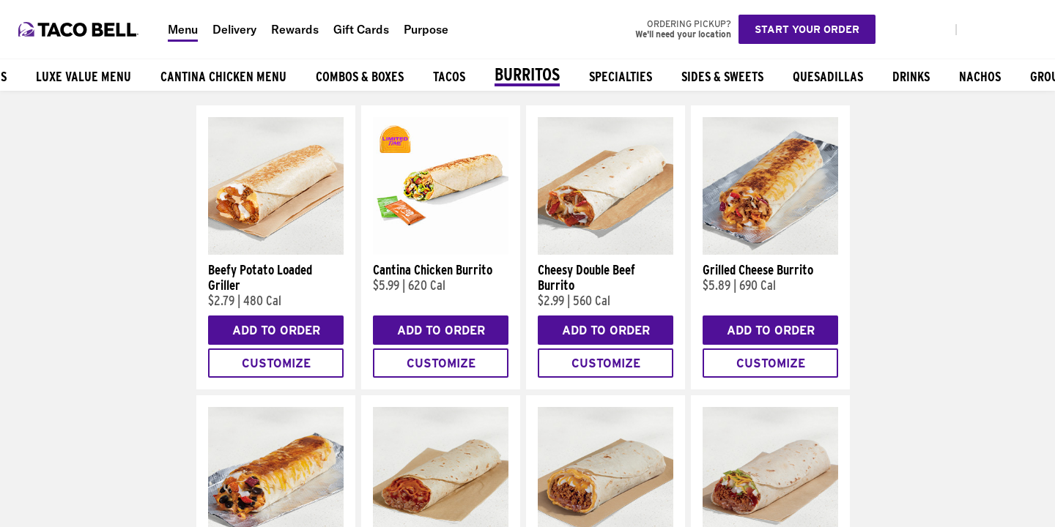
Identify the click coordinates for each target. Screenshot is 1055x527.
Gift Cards (361, 29)
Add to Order (276, 330)
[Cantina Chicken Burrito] (440, 251)
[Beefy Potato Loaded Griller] (276, 251)
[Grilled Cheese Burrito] (770, 251)
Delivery (234, 29)
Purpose (426, 29)
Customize (276, 363)
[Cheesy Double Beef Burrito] (605, 251)
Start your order (807, 29)
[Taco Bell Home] (79, 29)
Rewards (295, 29)
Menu (183, 29)
